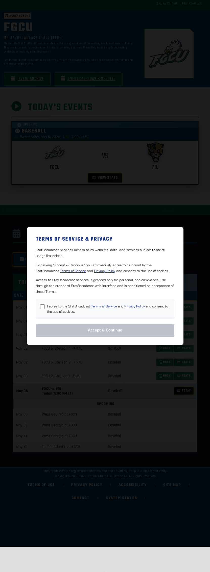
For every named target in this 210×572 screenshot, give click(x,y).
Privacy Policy (104, 271)
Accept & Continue (105, 330)
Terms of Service (73, 271)
